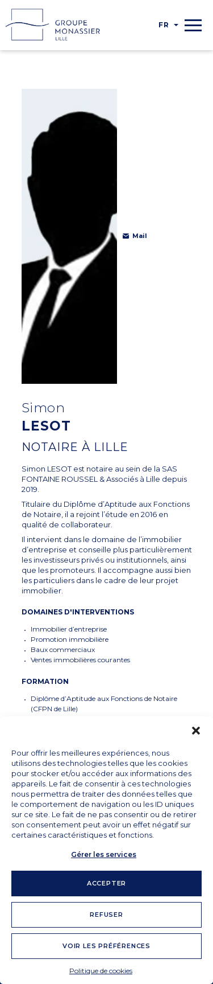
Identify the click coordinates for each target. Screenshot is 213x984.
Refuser (106, 915)
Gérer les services (103, 854)
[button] (196, 730)
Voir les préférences (106, 946)
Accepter (106, 883)
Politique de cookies (100, 970)
